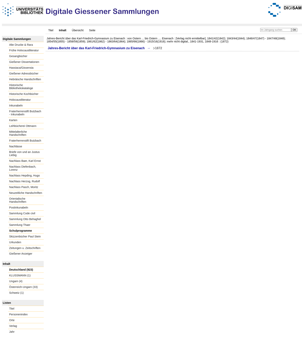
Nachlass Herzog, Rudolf (24, 181)
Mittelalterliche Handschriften (18, 133)
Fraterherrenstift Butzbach (25, 140)
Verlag (13, 325)
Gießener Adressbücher (24, 73)
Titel (50, 30)
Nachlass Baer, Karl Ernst (25, 160)
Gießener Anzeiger (20, 253)
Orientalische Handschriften (17, 200)
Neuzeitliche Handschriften (25, 192)
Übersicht (78, 30)
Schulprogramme (20, 230)
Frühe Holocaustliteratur (24, 50)
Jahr (12, 331)
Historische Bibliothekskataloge (21, 87)
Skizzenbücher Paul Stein (25, 236)
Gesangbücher (18, 56)
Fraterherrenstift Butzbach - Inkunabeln (25, 113)
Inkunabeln (16, 105)
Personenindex (18, 314)
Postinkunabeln (18, 207)
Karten (13, 120)
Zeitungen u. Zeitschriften (24, 248)
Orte (12, 320)
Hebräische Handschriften (25, 79)
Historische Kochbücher (24, 93)
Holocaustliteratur (20, 99)
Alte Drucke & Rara (21, 44)
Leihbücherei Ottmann (23, 125)
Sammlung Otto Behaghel (25, 219)
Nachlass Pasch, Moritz (23, 187)
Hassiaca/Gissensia (21, 67)
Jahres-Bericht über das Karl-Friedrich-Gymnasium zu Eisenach (96, 48)
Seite (92, 30)
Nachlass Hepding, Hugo (24, 175)
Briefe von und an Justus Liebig (24, 153)
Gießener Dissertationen (24, 61)
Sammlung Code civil (22, 213)
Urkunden (15, 242)
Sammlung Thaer (19, 224)
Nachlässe (15, 146)
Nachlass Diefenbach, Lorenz (22, 168)
